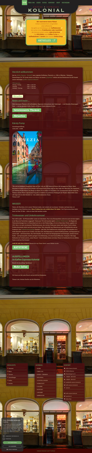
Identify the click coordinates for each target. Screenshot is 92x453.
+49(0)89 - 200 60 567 (70, 379)
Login (48, 450)
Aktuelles (19, 115)
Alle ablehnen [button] (12, 446)
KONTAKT (40, 389)
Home (24, 3)
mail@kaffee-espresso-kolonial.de (72, 382)
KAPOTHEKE (21, 247)
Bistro (10, 371)
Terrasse (11, 374)
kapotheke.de (68, 396)
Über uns (31, 3)
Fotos (44, 3)
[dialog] (12, 435)
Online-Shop (67, 399)
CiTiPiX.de (53, 450)
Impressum (39, 450)
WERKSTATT (40, 383)
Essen (38, 3)
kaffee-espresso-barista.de (70, 393)
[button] (12, 449)
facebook (67, 387)
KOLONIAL (40, 377)
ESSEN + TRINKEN (42, 374)
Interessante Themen (26, 110)
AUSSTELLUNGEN (42, 380)
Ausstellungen (12, 377)
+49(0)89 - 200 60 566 (70, 376)
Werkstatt (11, 368)
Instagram (65, 3)
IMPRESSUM (40, 395)
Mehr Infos (20, 266)
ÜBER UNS (40, 371)
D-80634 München (69, 371)
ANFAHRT (40, 392)
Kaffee (10, 380)
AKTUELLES (46, 40)
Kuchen (11, 383)
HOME (39, 368)
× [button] (21, 419)
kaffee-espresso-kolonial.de (71, 385)
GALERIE (39, 386)
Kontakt (51, 3)
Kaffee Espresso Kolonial (70, 368)
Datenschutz (44, 450)
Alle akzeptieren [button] (12, 442)
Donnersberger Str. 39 (69, 373)
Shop (58, 3)
